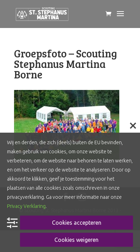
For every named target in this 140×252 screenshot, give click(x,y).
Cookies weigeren (76, 240)
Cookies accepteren (76, 222)
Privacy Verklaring (26, 206)
